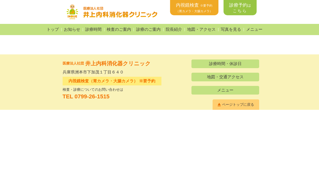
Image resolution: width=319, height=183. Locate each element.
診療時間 (93, 29)
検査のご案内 (119, 29)
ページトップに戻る (238, 104)
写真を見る (231, 29)
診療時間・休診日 (225, 64)
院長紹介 (174, 29)
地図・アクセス (201, 29)
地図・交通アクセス (225, 77)
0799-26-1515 (92, 96)
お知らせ (72, 29)
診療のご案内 (148, 29)
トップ (53, 29)
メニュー (254, 29)
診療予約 (240, 8)
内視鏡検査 (194, 8)
